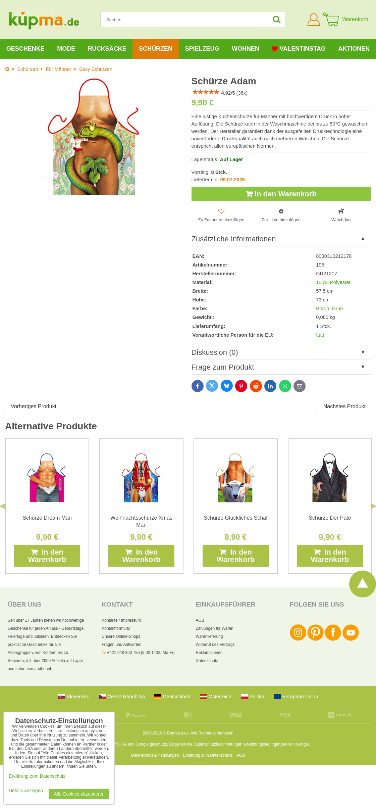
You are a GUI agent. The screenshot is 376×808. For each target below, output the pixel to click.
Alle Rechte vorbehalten (212, 733)
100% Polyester (333, 282)
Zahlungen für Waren (214, 628)
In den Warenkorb (281, 194)
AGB (200, 620)
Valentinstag (298, 49)
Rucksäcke (107, 48)
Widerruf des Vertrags (215, 644)
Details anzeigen (26, 790)
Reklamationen (209, 652)
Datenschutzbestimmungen (218, 744)
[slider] (206, 92)
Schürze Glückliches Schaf (235, 518)
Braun (322, 308)
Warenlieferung (209, 636)
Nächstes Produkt (344, 406)
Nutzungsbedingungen (267, 744)
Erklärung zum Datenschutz (207, 755)
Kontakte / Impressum (121, 620)
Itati (320, 335)
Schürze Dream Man (47, 518)
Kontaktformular (116, 628)
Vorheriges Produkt (33, 406)
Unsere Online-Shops (121, 636)
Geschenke (25, 48)
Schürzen (155, 48)
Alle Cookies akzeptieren (79, 794)
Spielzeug (202, 48)
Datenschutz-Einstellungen (155, 755)
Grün (337, 308)
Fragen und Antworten (121, 644)
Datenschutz (207, 660)
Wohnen (245, 48)
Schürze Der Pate (330, 518)
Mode (66, 48)
